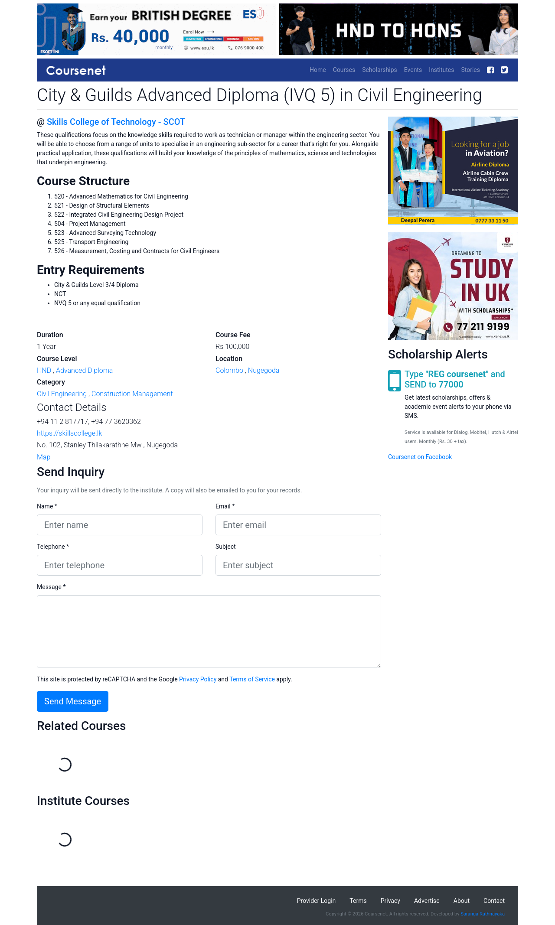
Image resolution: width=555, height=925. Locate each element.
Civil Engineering (62, 394)
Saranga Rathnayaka (482, 914)
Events (413, 69)
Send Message (72, 701)
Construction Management (132, 394)
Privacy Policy (197, 679)
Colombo (229, 370)
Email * (225, 506)
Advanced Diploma (84, 370)
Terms (357, 900)
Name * (47, 506)
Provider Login (316, 900)
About (462, 900)
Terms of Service (252, 679)
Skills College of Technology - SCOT (116, 122)
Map (43, 457)
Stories (470, 69)
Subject (225, 546)
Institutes (441, 69)
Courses (344, 69)
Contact (494, 900)
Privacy (390, 900)
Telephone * (53, 546)
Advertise (427, 900)
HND (44, 370)
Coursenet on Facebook (420, 456)
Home (318, 69)
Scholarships (379, 69)
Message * (51, 586)
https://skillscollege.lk (69, 433)
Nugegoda (264, 370)
